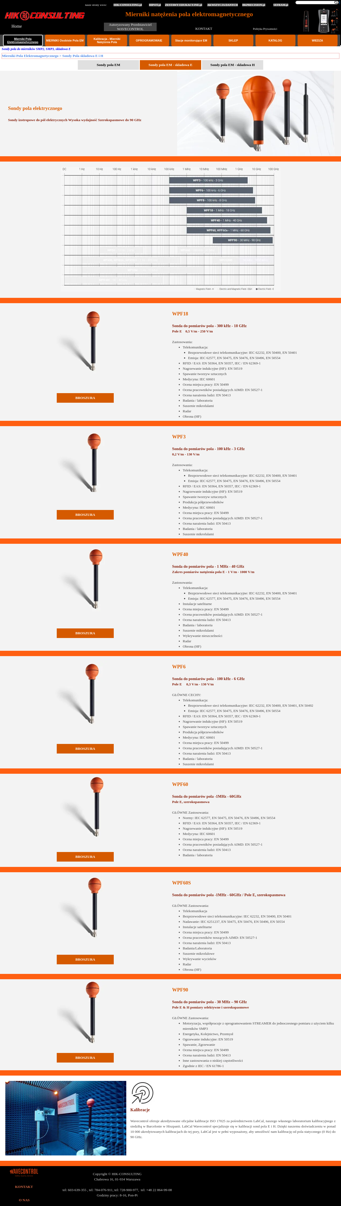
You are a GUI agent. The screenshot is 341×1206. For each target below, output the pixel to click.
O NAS (24, 1200)
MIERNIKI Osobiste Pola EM (65, 40)
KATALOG (275, 40)
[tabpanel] (89, 114)
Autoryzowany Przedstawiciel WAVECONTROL (130, 27)
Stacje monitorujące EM (191, 40)
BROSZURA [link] (85, 398)
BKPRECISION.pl (253, 4)
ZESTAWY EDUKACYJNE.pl (183, 4)
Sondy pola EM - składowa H (232, 65)
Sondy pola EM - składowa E (171, 65)
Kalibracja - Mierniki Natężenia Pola (107, 40)
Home (16, 26)
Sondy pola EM (108, 65)
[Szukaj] (317, 2)
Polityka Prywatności (265, 28)
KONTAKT (203, 29)
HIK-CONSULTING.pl (127, 4)
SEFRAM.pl (281, 4)
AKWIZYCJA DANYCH (222, 4)
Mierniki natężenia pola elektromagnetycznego (189, 14)
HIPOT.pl (155, 4)
